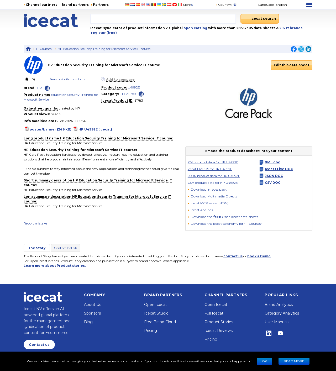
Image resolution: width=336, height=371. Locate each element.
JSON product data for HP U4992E (214, 176)
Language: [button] (265, 5)
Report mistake (35, 223)
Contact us (39, 345)
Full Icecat (213, 313)
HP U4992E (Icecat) (95, 129)
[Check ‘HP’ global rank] (47, 88)
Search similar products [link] (67, 79)
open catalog (195, 28)
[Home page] (57, 20)
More (188, 5)
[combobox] (163, 19)
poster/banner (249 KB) (50, 129)
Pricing (150, 330)
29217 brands (291, 28)
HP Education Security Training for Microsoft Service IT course (104, 49)
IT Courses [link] (128, 94)
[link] (36, 65)
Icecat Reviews (218, 330)
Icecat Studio (156, 313)
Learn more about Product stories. (55, 266)
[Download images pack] (207, 189)
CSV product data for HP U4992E (213, 183)
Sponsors (92, 313)
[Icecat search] (259, 19)
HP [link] (39, 88)
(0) (32, 79)
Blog (88, 322)
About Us (92, 304)
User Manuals (277, 322)
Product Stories (218, 322)
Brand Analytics (279, 304)
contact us (233, 256)
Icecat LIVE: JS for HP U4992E (210, 169)
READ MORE (294, 361)
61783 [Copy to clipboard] (138, 100)
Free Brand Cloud (160, 322)
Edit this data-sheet (291, 65)
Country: (224, 5)
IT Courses (43, 49)
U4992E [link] (134, 87)
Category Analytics (282, 313)
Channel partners (41, 5)
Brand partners (75, 5)
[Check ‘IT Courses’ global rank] (141, 94)
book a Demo (259, 256)
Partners (101, 5)
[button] (271, 4)
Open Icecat (155, 304)
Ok (264, 361)
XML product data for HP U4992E (213, 162)
